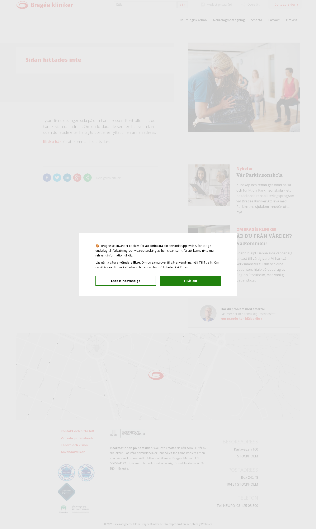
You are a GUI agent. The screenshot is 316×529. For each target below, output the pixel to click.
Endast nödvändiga (125, 281)
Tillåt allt (190, 281)
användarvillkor (128, 262)
